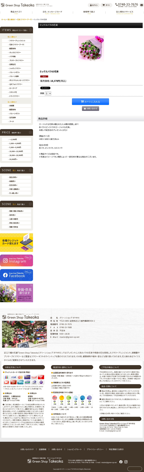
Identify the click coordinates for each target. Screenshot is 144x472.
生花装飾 (12, 117)
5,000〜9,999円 (15, 147)
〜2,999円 (13, 139)
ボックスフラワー (15, 52)
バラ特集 (12, 56)
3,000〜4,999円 (15, 143)
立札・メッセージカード (52, 12)
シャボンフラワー (15, 68)
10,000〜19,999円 (16, 151)
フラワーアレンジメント (17, 40)
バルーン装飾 (14, 76)
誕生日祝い (13, 177)
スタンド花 (13, 92)
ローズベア (13, 88)
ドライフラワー (14, 96)
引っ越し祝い (13, 193)
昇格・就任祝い (14, 223)
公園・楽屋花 (13, 219)
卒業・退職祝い (14, 189)
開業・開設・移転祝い (16, 211)
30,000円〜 (13, 159)
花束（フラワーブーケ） (16, 44)
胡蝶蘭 (11, 105)
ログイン (95, 5)
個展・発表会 (13, 227)
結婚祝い (12, 181)
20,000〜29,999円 (16, 155)
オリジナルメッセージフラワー (19, 80)
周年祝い (12, 215)
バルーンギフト (14, 72)
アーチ (11, 121)
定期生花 (12, 64)
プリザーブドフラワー (16, 60)
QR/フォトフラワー (15, 84)
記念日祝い (13, 185)
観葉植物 (12, 48)
